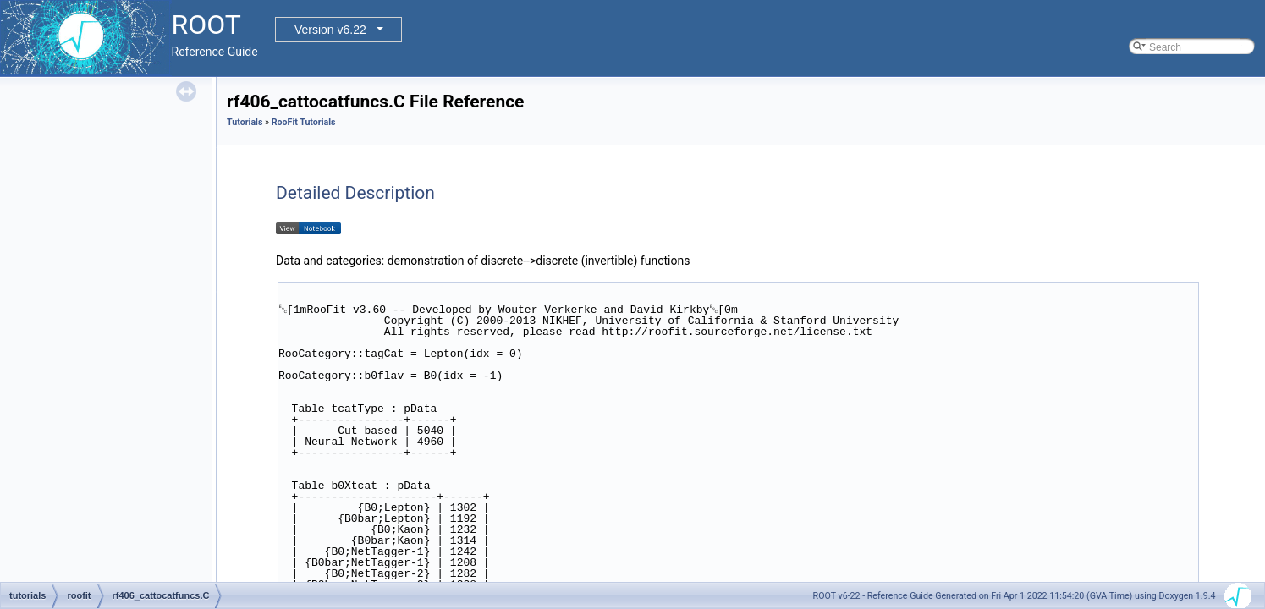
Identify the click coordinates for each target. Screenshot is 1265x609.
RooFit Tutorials (304, 122)
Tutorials (244, 122)
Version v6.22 (330, 29)
